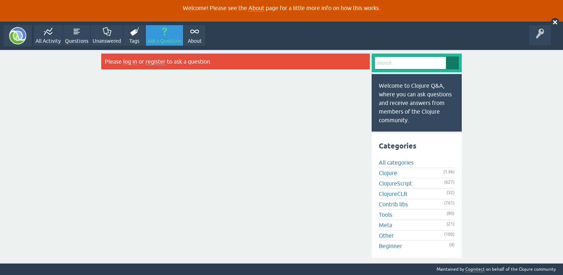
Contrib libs (393, 204)
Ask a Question (164, 41)
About (256, 8)
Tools (385, 214)
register (155, 61)
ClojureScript (395, 183)
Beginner (390, 246)
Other (386, 235)
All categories (396, 162)
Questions (76, 41)
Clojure (388, 173)
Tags (134, 41)
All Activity (48, 41)
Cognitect (475, 269)
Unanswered (107, 41)
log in (130, 61)
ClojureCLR (393, 194)
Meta (385, 225)
